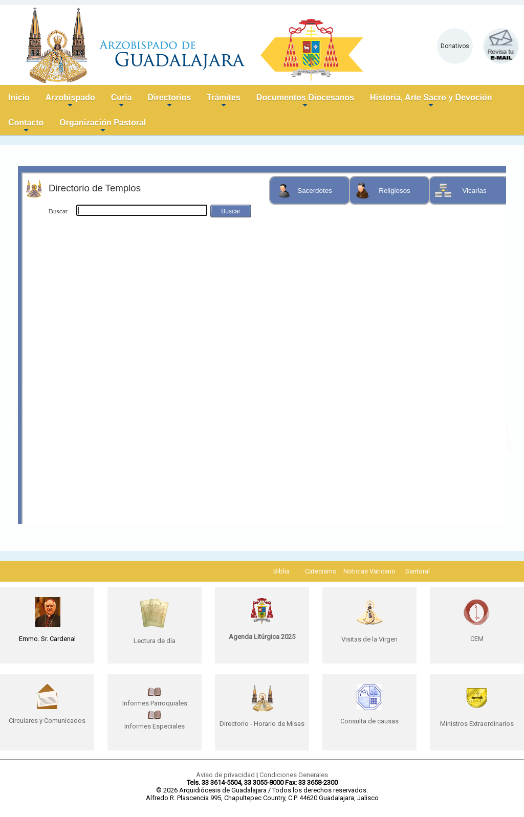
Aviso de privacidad (225, 775)
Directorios (169, 101)
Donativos (455, 46)
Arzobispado (70, 101)
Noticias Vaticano (369, 571)
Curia (121, 101)
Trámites (224, 101)
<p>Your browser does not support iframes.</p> (262, 345)
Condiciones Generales (293, 775)
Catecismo (321, 571)
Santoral (417, 571)
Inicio (19, 97)
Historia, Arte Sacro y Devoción (431, 101)
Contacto (25, 126)
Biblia (281, 571)
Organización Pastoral (102, 126)
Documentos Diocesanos (305, 101)
